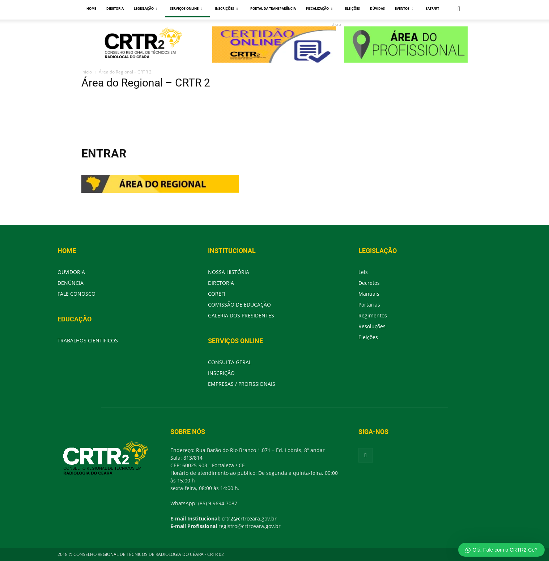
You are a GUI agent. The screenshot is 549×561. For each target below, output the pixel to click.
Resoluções (372, 326)
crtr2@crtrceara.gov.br (249, 518)
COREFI (216, 293)
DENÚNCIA (71, 282)
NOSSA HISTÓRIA (228, 272)
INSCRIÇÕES (226, 8)
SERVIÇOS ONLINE (186, 8)
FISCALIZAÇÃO (319, 8)
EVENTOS (404, 8)
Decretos (369, 282)
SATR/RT (432, 8)
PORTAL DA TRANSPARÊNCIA (273, 8)
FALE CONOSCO (76, 293)
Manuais (368, 293)
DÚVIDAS (377, 8)
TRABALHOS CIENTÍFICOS (88, 340)
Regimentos (372, 315)
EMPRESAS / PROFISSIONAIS (241, 383)
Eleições (368, 337)
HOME (91, 8)
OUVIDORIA (71, 272)
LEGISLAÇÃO (145, 8)
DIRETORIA (115, 8)
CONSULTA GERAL (229, 362)
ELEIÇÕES (352, 8)
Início (86, 72)
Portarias (369, 304)
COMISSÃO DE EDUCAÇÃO (239, 304)
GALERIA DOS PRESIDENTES (241, 315)
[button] (459, 9)
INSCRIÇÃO (221, 373)
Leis (363, 272)
